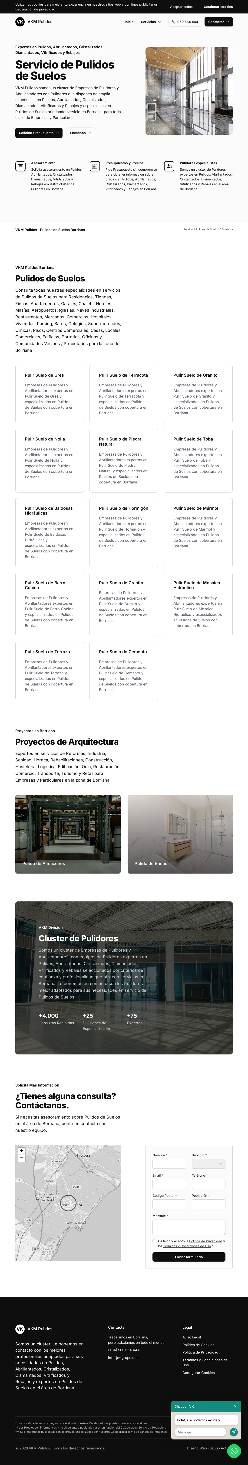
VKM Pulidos (34, 21)
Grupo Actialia (221, 1448)
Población (201, 1195)
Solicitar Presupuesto (39, 133)
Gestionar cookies (218, 7)
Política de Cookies (198, 1345)
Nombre (159, 1155)
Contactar (218, 22)
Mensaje (160, 1216)
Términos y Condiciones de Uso (187, 1246)
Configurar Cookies (198, 1372)
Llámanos (80, 133)
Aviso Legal (191, 1337)
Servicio (199, 1155)
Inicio (129, 22)
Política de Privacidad (205, 1241)
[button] (68, 1203)
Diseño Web (197, 1448)
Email (157, 1175)
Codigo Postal (164, 1195)
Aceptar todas (181, 7)
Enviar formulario (189, 1257)
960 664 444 (185, 22)
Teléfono (200, 1175)
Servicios (151, 22)
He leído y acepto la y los (191, 1243)
